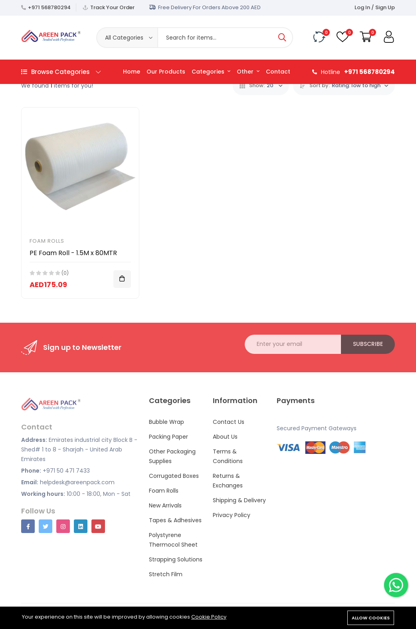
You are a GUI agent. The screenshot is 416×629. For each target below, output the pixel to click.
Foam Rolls (47, 241)
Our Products (166, 72)
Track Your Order (112, 7)
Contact (278, 72)
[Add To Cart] (122, 279)
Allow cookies (371, 618)
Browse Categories (61, 72)
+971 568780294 (49, 7)
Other (248, 72)
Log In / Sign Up (375, 7)
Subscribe (368, 344)
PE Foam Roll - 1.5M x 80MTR (73, 253)
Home (131, 72)
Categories (211, 72)
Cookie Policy (208, 617)
